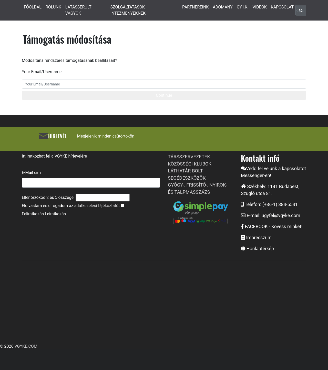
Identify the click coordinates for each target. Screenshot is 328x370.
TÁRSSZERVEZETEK (189, 156)
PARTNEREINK (195, 7)
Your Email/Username (41, 71)
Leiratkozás (55, 213)
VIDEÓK (260, 7)
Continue (164, 95)
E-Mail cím (31, 172)
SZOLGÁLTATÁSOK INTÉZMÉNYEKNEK (128, 10)
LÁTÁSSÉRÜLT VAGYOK (78, 10)
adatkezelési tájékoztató (96, 205)
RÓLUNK (53, 7)
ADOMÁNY (222, 7)
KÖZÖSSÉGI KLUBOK (189, 164)
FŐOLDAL (33, 7)
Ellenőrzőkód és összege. (48, 197)
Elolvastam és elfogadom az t (71, 205)
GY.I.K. (243, 7)
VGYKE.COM (25, 346)
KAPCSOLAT (282, 7)
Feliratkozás (33, 213)
